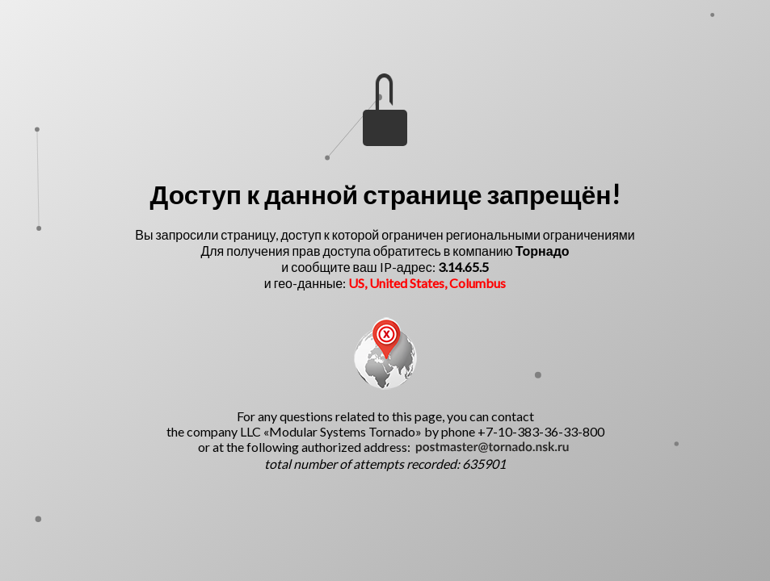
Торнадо (542, 250)
